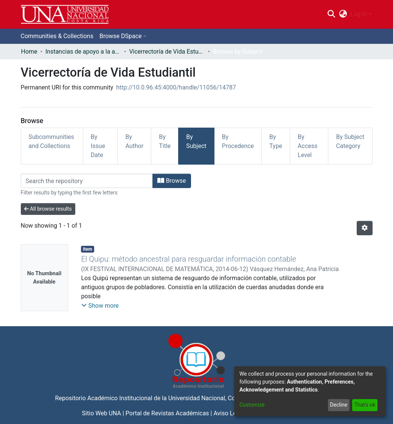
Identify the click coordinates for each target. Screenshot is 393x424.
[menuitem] (343, 14)
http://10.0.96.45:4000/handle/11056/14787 (176, 87)
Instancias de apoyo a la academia (83, 51)
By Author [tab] (134, 141)
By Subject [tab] (196, 141)
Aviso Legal (228, 413)
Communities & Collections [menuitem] (57, 36)
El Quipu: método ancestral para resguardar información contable (188, 259)
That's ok (364, 405)
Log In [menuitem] (359, 14)
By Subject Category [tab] (350, 141)
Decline (338, 405)
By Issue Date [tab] (98, 146)
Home (29, 51)
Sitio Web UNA (101, 413)
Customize (251, 405)
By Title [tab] (165, 141)
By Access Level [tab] (307, 146)
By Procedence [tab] (238, 141)
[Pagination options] (365, 228)
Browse (171, 180)
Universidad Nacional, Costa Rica (212, 398)
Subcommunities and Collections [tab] (51, 141)
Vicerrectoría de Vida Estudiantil (167, 51)
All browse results (48, 209)
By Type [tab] (275, 141)
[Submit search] (331, 14)
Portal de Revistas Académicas (167, 413)
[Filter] (87, 181)
